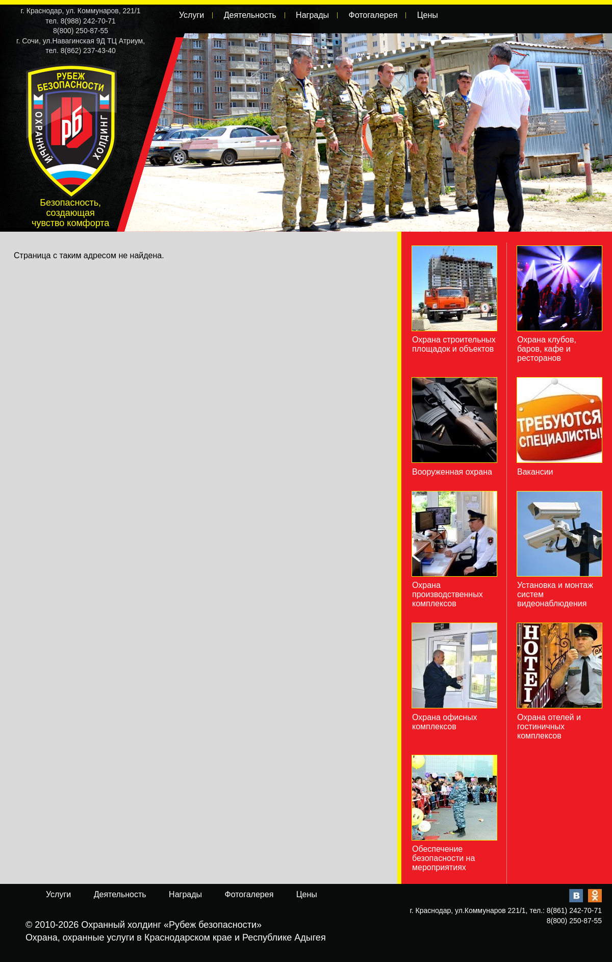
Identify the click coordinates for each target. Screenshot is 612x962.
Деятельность (250, 15)
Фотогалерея (372, 15)
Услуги (191, 15)
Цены (427, 15)
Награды (312, 15)
